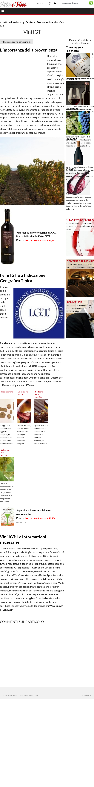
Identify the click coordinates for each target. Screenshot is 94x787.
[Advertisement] (32, 19)
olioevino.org (16, 22)
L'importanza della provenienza (28, 49)
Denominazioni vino (48, 22)
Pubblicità (86, 695)
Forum (40, 3)
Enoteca (30, 22)
